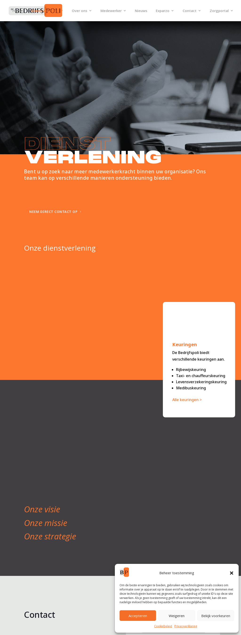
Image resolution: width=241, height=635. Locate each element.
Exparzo (162, 11)
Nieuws (141, 11)
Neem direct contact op (53, 211)
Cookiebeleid (163, 626)
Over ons (79, 11)
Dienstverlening (45, 11)
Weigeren (177, 615)
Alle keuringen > (187, 399)
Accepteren (138, 615)
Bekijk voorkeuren (215, 615)
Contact (190, 11)
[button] (231, 573)
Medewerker (111, 11)
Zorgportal (219, 11)
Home (17, 11)
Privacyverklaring (185, 626)
